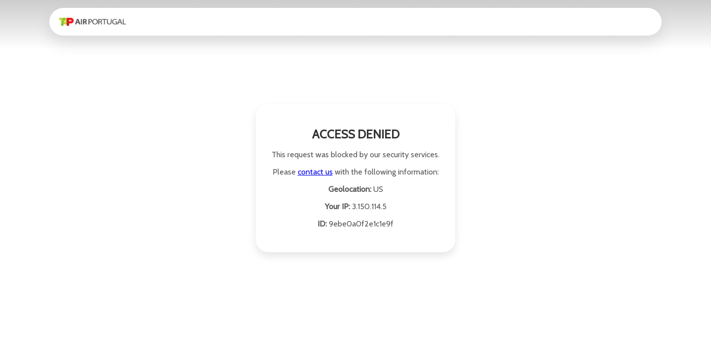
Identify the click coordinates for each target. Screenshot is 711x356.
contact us (315, 172)
